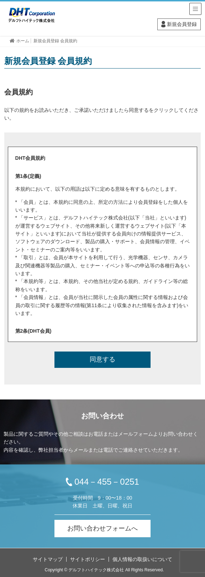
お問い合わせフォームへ (102, 528)
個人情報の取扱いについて (142, 559)
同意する (102, 359)
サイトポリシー (87, 559)
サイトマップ (48, 559)
